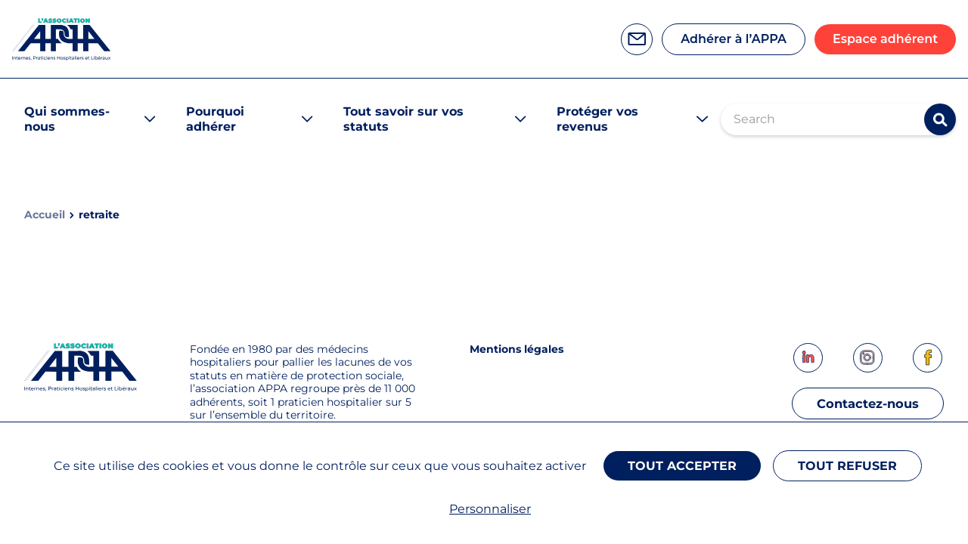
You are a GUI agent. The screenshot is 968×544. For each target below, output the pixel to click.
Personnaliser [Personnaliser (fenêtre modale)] (490, 509)
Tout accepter (683, 470)
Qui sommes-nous (67, 119)
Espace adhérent (885, 39)
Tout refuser (851, 470)
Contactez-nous (862, 406)
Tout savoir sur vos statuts (403, 119)
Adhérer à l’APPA (733, 39)
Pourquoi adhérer (215, 119)
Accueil (44, 215)
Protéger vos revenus (597, 119)
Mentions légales (516, 349)
